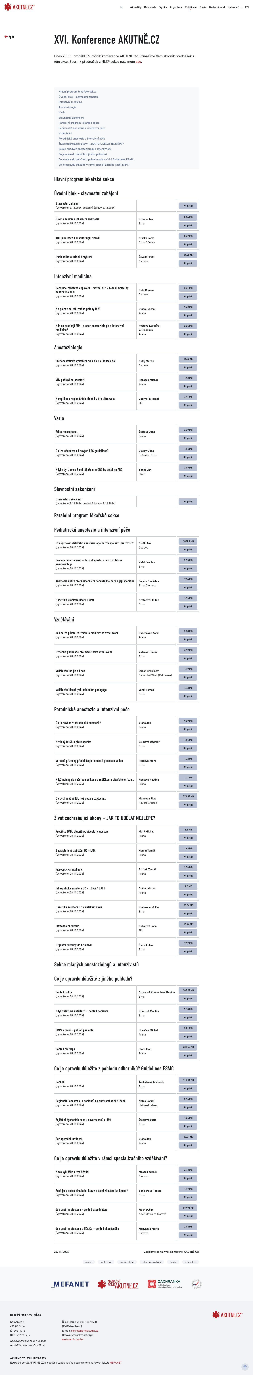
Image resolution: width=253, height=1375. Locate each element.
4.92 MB (188, 650)
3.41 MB (188, 396)
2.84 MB (188, 1226)
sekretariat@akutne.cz (84, 1331)
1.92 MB (188, 377)
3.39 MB (188, 429)
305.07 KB (188, 990)
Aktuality (135, 7)
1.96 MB (188, 597)
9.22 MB (188, 306)
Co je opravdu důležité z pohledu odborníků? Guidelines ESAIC (96, 159)
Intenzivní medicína (70, 102)
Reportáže (150, 7)
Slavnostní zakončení (71, 118)
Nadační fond (217, 7)
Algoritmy (176, 7)
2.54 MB (188, 867)
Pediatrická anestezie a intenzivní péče (82, 128)
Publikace (191, 7)
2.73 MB (188, 1169)
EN (247, 7)
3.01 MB (188, 1028)
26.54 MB (188, 905)
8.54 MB (188, 217)
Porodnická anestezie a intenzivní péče (82, 138)
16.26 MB (188, 924)
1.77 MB (188, 1188)
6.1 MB (188, 829)
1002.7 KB (188, 541)
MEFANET (116, 1362)
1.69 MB (188, 848)
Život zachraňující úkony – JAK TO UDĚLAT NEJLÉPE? (91, 144)
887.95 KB (188, 1207)
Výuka (163, 7)
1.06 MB (188, 739)
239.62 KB (188, 1047)
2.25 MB (188, 326)
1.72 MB (188, 687)
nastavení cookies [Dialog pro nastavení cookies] (72, 1339)
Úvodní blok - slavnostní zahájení (79, 97)
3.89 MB (188, 467)
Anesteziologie (67, 107)
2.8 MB (188, 886)
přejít (188, 205)
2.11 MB (188, 777)
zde (138, 61)
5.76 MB (188, 1099)
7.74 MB (188, 579)
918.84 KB (188, 1080)
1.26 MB (188, 1118)
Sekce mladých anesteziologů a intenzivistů (85, 149)
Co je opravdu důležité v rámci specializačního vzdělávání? (94, 165)
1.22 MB (188, 758)
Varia (62, 112)
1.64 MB (188, 448)
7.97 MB (188, 943)
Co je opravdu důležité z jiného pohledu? (83, 154)
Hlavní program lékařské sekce (77, 91)
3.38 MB (188, 631)
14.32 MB (188, 359)
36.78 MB (188, 255)
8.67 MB (188, 236)
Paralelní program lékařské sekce (79, 123)
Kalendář (233, 7)
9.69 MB (188, 721)
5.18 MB (188, 1009)
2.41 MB (188, 288)
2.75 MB (188, 560)
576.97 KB (188, 796)
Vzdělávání (65, 133)
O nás (203, 7)
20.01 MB (188, 1136)
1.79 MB (188, 668)
